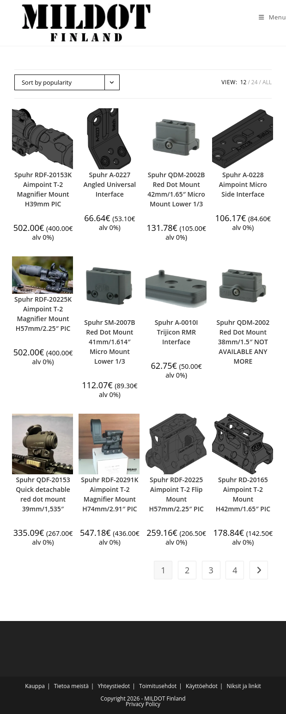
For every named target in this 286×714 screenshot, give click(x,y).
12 (243, 82)
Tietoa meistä (71, 686)
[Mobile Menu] (269, 17)
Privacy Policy (143, 704)
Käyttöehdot (202, 686)
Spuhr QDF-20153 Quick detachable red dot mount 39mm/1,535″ (43, 494)
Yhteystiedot (114, 686)
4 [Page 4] (234, 570)
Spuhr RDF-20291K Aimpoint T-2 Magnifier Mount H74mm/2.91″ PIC (109, 494)
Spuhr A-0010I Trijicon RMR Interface (176, 332)
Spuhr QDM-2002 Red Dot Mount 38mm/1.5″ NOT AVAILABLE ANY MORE (243, 342)
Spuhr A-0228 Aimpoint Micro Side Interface (243, 184)
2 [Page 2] (187, 570)
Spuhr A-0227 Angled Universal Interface (109, 184)
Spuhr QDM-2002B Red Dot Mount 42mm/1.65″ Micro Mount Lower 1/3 (176, 189)
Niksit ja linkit (243, 686)
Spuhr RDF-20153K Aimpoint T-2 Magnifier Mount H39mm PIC (43, 189)
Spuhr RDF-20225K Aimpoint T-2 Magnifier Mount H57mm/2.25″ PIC (43, 314)
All (267, 82)
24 (254, 82)
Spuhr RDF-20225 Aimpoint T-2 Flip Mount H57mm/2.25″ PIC (176, 494)
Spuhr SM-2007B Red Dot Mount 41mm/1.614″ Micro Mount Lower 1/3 (109, 342)
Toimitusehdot (157, 686)
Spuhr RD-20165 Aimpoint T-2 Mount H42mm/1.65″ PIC (243, 494)
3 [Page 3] (211, 570)
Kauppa (35, 686)
